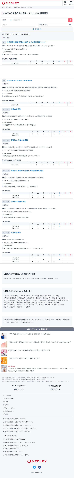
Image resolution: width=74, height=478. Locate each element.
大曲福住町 (35, 278)
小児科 (59, 300)
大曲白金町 (26, 278)
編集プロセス (19, 389)
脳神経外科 (46, 298)
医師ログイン (55, 389)
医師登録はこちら (55, 386)
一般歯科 (27, 307)
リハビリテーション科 (39, 302)
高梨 (56, 278)
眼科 (12, 302)
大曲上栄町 (7, 278)
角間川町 (51, 278)
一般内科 (6, 296)
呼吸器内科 (21, 298)
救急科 (19, 304)
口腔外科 (20, 307)
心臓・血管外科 (25, 296)
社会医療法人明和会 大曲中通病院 (19, 80)
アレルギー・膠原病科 (39, 300)
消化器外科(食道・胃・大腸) (49, 296)
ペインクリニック (28, 304)
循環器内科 (14, 296)
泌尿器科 (62, 298)
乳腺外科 (20, 300)
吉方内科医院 (16, 232)
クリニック (6, 109)
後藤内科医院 (16, 109)
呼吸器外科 (30, 298)
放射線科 (12, 307)
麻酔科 (6, 307)
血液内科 (27, 300)
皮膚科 (50, 302)
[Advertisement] (37, 71)
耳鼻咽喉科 (19, 302)
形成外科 (56, 302)
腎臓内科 (55, 298)
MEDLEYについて (19, 386)
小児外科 (65, 300)
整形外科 (27, 302)
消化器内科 (35, 296)
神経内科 (38, 298)
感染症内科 (51, 300)
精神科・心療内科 (9, 304)
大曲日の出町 (16, 278)
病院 (4, 42)
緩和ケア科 (39, 304)
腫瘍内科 (48, 304)
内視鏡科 (61, 304)
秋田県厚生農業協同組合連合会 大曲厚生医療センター (27, 42)
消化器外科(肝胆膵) (10, 298)
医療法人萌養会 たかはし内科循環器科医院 (27, 171)
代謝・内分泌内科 (9, 300)
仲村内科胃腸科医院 (18, 201)
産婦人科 (6, 302)
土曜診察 (5, 84)
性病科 (54, 304)
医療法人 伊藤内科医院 (19, 140)
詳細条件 (37, 29)
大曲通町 (43, 278)
